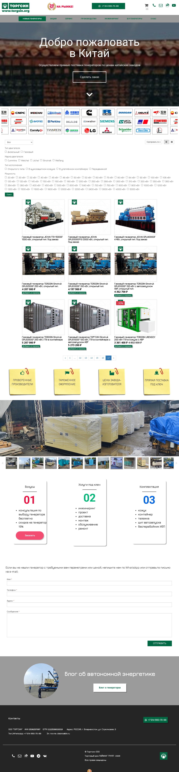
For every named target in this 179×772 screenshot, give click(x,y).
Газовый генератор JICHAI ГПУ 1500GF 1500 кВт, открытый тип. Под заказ (42, 238)
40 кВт (43, 177)
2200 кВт (78, 189)
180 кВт (69, 181)
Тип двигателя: (12, 148)
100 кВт (153, 177)
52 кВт (86, 177)
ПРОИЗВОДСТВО (88, 19)
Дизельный (12, 152)
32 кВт (31, 177)
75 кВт (108, 177)
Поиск (9, 194)
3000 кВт (105, 189)
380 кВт (22, 185)
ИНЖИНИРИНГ (112, 19)
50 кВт (76, 177)
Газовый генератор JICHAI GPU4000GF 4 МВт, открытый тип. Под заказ (134, 238)
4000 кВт (119, 189)
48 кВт (65, 177)
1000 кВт (147, 185)
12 (80, 358)
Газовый (27, 152)
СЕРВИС (68, 19)
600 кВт (72, 185)
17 (108, 358)
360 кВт (167, 181)
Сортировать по (154, 142)
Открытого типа (14, 169)
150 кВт (45, 181)
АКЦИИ (53, 19)
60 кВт (98, 177)
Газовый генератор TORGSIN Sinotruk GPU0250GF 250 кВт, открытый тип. (42, 284)
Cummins (11, 160)
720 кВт (97, 185)
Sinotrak (45, 160)
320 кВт (143, 181)
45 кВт (53, 177)
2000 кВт (64, 189)
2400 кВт (92, 189)
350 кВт (155, 181)
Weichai (23, 160)
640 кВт (84, 185)
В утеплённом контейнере (72, 169)
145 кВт (34, 181)
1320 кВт (11, 189)
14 (91, 358)
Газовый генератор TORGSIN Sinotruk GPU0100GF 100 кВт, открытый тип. (88, 284)
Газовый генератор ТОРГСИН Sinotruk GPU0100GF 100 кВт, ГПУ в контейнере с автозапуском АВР (89, 339)
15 (97, 358)
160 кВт (57, 181)
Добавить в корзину (31, 293)
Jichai (34, 160)
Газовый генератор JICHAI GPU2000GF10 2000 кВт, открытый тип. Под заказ (88, 239)
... (75, 358)
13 (86, 358)
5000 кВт (133, 189)
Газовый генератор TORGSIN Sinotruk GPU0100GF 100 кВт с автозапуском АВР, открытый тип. (134, 286)
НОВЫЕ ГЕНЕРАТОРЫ (32, 19)
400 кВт (35, 185)
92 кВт (142, 177)
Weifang (58, 160)
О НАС (153, 19)
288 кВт (106, 181)
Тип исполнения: (13, 165)
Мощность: (10, 173)
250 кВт (94, 181)
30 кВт (21, 177)
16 (103, 358)
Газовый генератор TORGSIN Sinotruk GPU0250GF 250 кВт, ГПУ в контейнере (42, 338)
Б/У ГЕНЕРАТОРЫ (134, 19)
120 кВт (10, 181)
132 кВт (22, 181)
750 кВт (109, 185)
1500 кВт (24, 189)
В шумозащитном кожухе (40, 169)
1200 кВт (160, 185)
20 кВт (10, 177)
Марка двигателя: (14, 156)
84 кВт (131, 177)
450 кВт (47, 185)
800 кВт (121, 185)
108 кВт (165, 177)
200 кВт (81, 181)
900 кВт (134, 185)
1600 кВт (37, 189)
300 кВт (118, 181)
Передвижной (98, 169)
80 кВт (119, 177)
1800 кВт (51, 189)
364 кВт (10, 185)
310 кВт (131, 181)
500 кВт (59, 185)
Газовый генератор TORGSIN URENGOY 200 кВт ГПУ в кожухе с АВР (134, 338)
